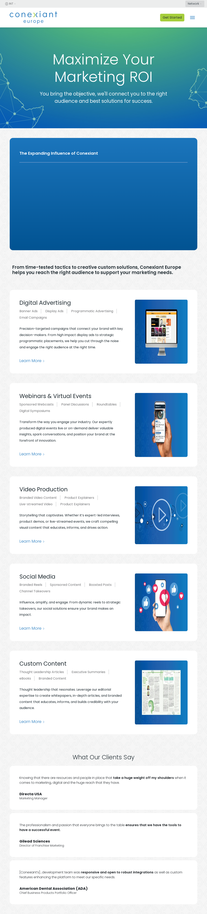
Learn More (30, 360)
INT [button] (9, 4)
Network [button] (193, 4)
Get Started (172, 17)
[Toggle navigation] (192, 17)
